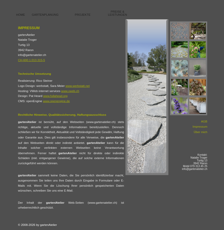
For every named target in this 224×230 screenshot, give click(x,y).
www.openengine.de (56, 101)
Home (20, 14)
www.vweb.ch (70, 91)
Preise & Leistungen (117, 13)
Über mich (200, 132)
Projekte (83, 14)
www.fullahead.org (55, 95)
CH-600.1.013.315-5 (31, 60)
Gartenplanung (45, 14)
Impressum (200, 126)
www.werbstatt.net (77, 85)
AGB (204, 121)
